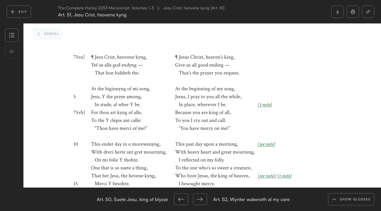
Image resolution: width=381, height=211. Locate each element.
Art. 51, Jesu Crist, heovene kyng (92, 15)
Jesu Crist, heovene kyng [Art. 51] (193, 8)
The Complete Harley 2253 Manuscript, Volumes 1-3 (106, 8)
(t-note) (265, 104)
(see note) (266, 144)
